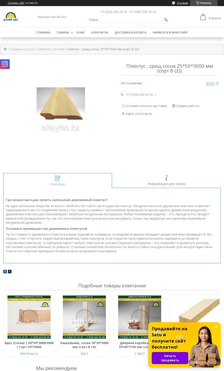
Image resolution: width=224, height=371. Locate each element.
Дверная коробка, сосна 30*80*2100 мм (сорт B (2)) (140, 345)
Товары (63, 32)
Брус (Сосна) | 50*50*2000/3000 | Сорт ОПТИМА (29, 345)
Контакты (99, 32)
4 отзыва (182, 3)
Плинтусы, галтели (50, 49)
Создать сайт (16, 3)
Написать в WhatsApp (170, 32)
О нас (80, 32)
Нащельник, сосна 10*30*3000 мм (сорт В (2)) (84, 345)
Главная (43, 32)
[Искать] (166, 20)
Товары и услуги (22, 49)
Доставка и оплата (130, 32)
